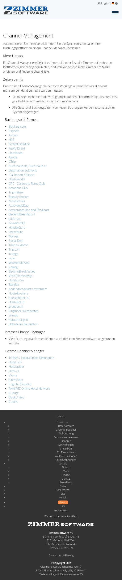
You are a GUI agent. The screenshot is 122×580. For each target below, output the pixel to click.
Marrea (13, 236)
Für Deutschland (66, 452)
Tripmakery (16, 192)
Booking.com (17, 126)
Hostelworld (17, 179)
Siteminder (16, 380)
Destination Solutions (23, 170)
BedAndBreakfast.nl (22, 214)
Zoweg (13, 267)
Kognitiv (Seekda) (20, 384)
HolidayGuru (17, 227)
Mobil (66, 471)
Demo (63, 502)
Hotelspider (16, 367)
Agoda (13, 157)
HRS (11, 140)
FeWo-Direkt (17, 148)
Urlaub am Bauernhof (23, 324)
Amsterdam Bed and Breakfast (29, 210)
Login (103, 3)
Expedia (14, 131)
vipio (12, 258)
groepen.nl (16, 307)
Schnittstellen (65, 445)
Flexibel (66, 475)
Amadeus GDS (18, 188)
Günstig (66, 478)
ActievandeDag (18, 205)
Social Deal (16, 241)
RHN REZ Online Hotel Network (29, 389)
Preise (62, 486)
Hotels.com (16, 280)
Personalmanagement (66, 437)
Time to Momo (18, 245)
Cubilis (13, 402)
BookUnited (16, 397)
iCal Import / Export (21, 175)
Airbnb (13, 135)
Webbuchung (66, 433)
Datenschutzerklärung (61, 555)
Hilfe (63, 506)
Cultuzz (13, 393)
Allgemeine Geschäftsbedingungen (61, 566)
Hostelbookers (18, 293)
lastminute (16, 232)
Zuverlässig (66, 482)
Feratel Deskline (19, 144)
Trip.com (14, 249)
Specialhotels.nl (19, 298)
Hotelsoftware (66, 426)
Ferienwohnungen (66, 460)
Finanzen (66, 441)
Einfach (66, 467)
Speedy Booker (19, 197)
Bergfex (14, 285)
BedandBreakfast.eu (22, 271)
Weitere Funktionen (66, 456)
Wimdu (13, 315)
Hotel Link (15, 362)
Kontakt (63, 497)
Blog (63, 493)
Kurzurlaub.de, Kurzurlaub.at (28, 166)
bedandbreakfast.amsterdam (28, 289)
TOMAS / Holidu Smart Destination (31, 358)
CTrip (12, 162)
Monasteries (17, 201)
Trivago (13, 254)
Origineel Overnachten (24, 311)
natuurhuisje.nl (19, 320)
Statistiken (66, 448)
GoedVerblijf (17, 223)
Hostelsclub (16, 302)
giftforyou (15, 219)
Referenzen (62, 490)
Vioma (13, 375)
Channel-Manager (66, 429)
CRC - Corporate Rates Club (27, 184)
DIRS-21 (14, 371)
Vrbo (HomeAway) (20, 276)
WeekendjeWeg (19, 263)
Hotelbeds (15, 153)
